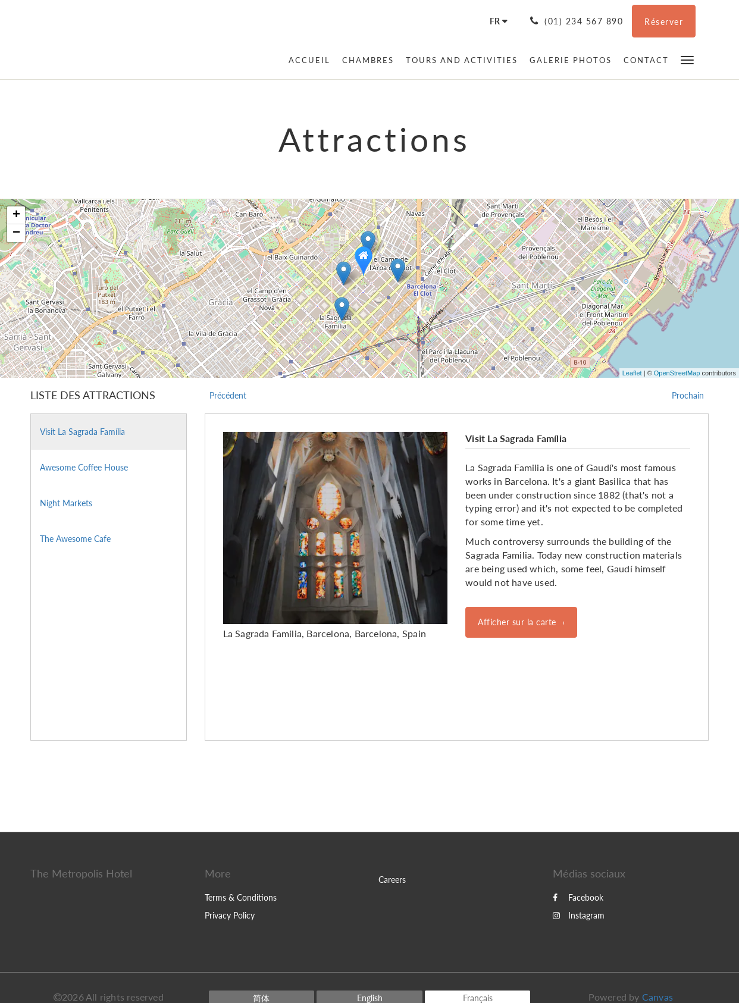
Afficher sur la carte (517, 622)
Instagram (579, 915)
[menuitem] (312, 60)
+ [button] (16, 215)
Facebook (578, 897)
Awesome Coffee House (84, 467)
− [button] (16, 233)
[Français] (495, 21)
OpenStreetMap (677, 373)
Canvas (657, 996)
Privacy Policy (230, 915)
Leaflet (632, 373)
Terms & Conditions (241, 897)
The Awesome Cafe (75, 539)
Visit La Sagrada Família (82, 432)
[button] (687, 59)
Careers (392, 880)
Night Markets (66, 503)
